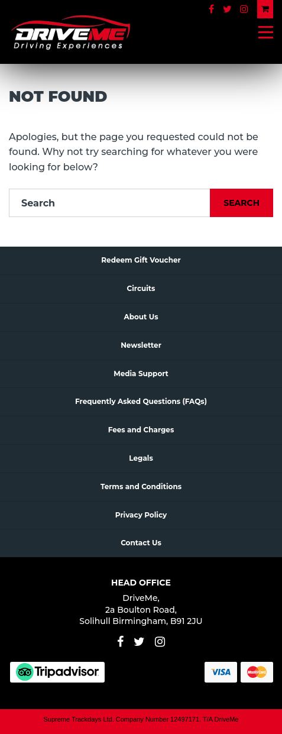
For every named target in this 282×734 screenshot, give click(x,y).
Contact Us (141, 542)
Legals (141, 458)
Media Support (141, 373)
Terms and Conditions (141, 486)
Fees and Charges (141, 429)
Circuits (141, 288)
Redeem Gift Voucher (140, 260)
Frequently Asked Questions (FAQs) (141, 401)
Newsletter (141, 345)
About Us (141, 316)
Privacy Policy (141, 514)
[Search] (109, 203)
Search (241, 203)
